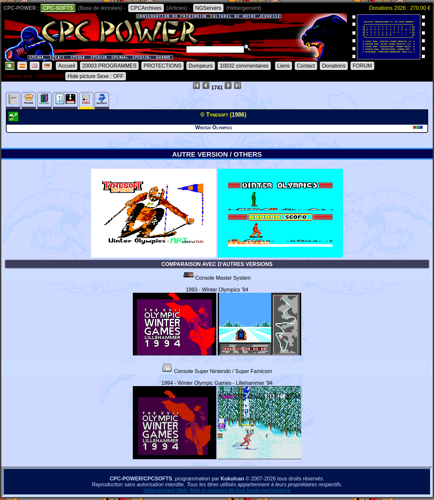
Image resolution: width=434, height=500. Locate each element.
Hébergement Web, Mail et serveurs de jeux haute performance (217, 490)
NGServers (208, 8)
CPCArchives (146, 8)
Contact (306, 66)
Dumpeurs (201, 66)
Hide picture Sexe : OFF (96, 76)
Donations (334, 66)
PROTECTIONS (162, 66)
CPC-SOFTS (58, 8)
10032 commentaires (244, 66)
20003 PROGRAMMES (109, 66)
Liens (283, 66)
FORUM (362, 66)
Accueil (66, 66)
